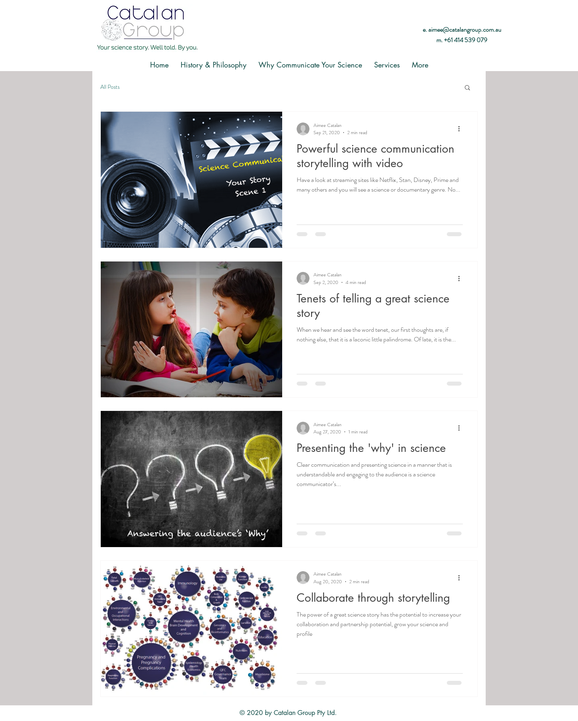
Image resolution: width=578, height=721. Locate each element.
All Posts (110, 87)
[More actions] (461, 129)
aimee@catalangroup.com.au (464, 29)
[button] (467, 88)
